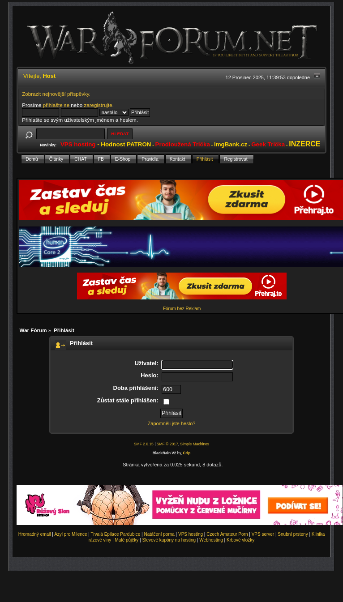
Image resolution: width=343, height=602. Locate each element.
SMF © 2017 (167, 444)
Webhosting (211, 540)
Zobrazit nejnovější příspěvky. (56, 94)
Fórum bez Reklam (182, 308)
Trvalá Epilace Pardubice (116, 534)
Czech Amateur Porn (227, 534)
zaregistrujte (98, 105)
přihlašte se (56, 105)
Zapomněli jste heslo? (172, 423)
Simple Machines (194, 444)
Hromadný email (34, 534)
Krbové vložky (240, 540)
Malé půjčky (127, 540)
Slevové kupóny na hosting (169, 540)
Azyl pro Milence (70, 534)
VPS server (263, 534)
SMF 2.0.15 (144, 444)
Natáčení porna (159, 534)
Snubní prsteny (293, 534)
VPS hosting (190, 534)
